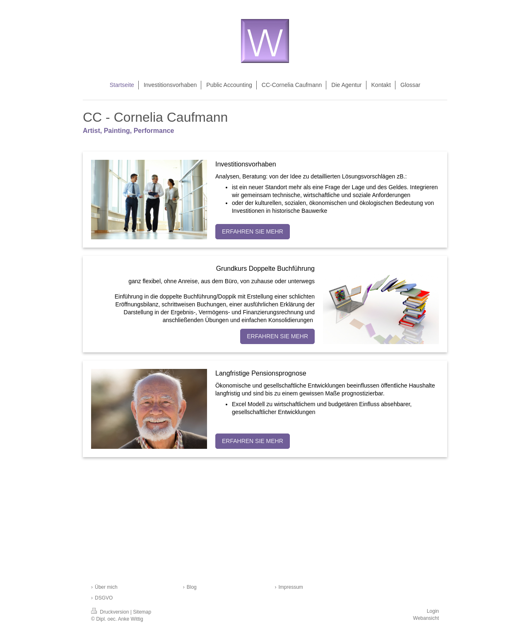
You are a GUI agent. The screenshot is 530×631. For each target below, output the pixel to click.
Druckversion (110, 612)
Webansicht (426, 618)
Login (433, 611)
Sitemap (142, 612)
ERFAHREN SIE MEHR (252, 231)
